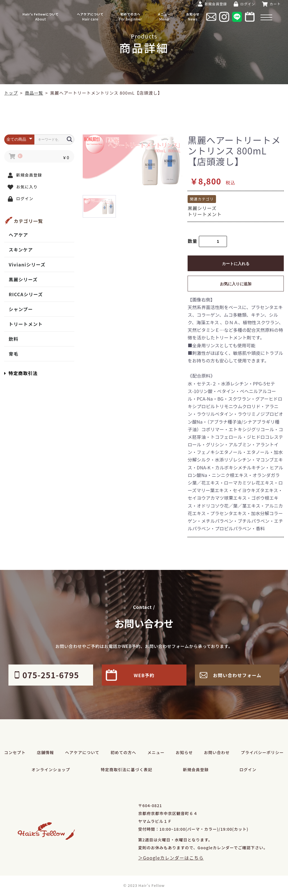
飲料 (14, 338)
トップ (11, 93)
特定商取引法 (21, 373)
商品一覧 (34, 93)
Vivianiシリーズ (27, 264)
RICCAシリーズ (26, 294)
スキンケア (21, 249)
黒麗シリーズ (23, 279)
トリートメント (26, 324)
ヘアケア (18, 234)
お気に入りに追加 (235, 284)
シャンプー (21, 309)
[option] (133, 160)
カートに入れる (235, 263)
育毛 (14, 353)
